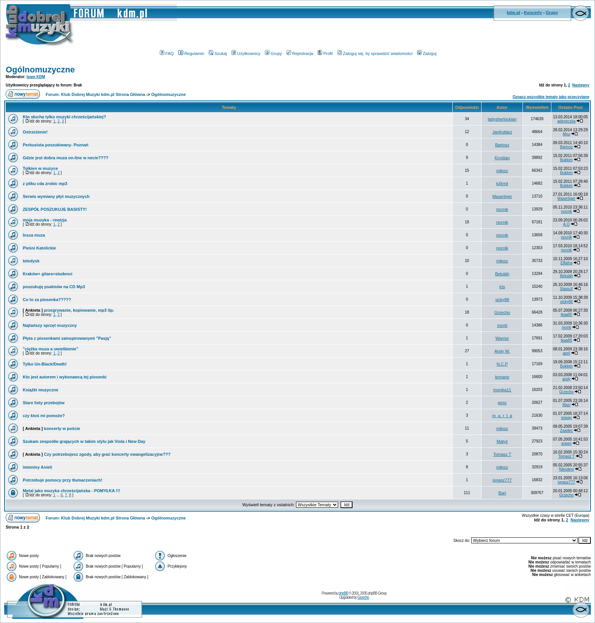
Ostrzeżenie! (35, 132)
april (566, 353)
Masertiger (502, 196)
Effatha (566, 263)
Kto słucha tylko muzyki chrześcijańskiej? (64, 117)
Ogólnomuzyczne (40, 69)
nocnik (502, 209)
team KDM (36, 77)
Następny (580, 85)
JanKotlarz (502, 132)
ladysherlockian (502, 119)
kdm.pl (513, 12)
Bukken (566, 160)
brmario (502, 377)
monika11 (502, 390)
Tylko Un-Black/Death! (45, 364)
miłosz (502, 170)
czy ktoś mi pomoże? (44, 415)
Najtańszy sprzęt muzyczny (50, 325)
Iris (502, 286)
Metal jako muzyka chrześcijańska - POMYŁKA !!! (71, 490)
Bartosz (502, 145)
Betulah (502, 273)
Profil (325, 53)
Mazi (566, 405)
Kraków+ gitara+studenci (47, 273)
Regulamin (191, 53)
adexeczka (566, 121)
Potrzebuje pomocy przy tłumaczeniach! (62, 480)
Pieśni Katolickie (39, 248)
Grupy (552, 12)
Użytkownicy (245, 53)
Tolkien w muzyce (40, 168)
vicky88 (502, 299)
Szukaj (218, 53)
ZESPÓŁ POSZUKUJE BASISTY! (55, 209)
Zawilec (566, 430)
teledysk (31, 261)
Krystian (502, 157)
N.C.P (502, 364)
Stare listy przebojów (44, 402)
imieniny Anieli (37, 467)
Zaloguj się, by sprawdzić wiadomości (374, 53)
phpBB (343, 593)
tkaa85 (566, 314)
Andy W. (502, 351)
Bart (502, 493)
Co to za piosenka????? (47, 299)
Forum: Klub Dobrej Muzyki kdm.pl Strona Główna (95, 94)
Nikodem (566, 469)
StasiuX (566, 289)
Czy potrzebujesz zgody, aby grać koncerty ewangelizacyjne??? (107, 454)
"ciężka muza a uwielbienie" (50, 349)
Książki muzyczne (40, 390)
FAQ (167, 53)
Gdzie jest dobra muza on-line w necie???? (66, 157)
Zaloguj (426, 53)
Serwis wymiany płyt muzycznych (56, 196)
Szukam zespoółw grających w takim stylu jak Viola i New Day (84, 441)
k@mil (502, 183)
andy (566, 379)
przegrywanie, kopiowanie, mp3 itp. (79, 310)
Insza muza (34, 235)
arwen (566, 443)
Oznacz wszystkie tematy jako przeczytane (551, 97)
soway (566, 418)
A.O (566, 224)
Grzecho (502, 312)
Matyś (502, 441)
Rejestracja (299, 53)
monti (502, 325)
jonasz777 (502, 480)
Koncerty (533, 12)
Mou (566, 134)
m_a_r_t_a (502, 415)
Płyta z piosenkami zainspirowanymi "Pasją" (67, 338)
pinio (502, 402)
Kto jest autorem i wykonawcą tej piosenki (65, 377)
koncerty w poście (62, 428)
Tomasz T (502, 454)
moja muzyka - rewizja (45, 220)
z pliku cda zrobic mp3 (45, 183)
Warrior (502, 338)
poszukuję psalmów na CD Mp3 (54, 286)
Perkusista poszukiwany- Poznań (55, 145)
